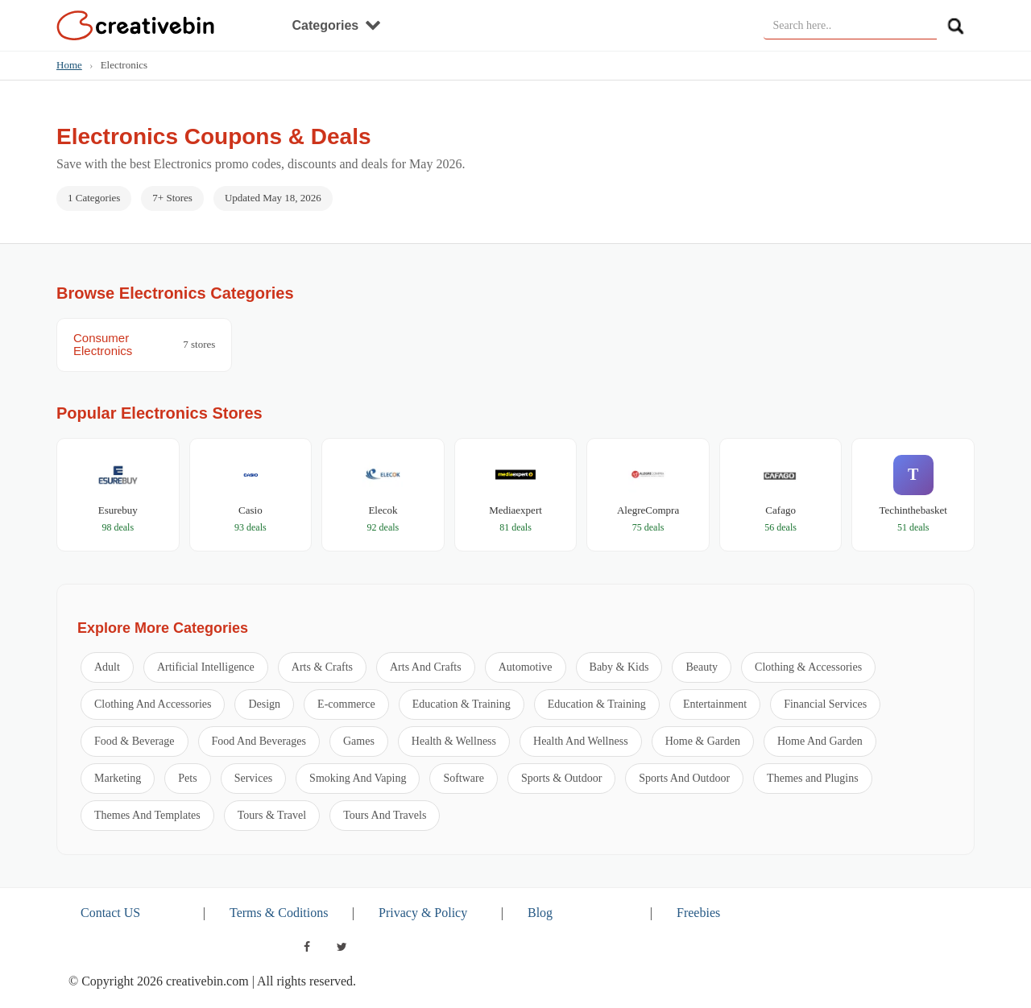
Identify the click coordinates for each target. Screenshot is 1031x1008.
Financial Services (825, 704)
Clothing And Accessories (152, 704)
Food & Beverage (134, 741)
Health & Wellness (454, 741)
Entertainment (715, 704)
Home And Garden (820, 741)
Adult (107, 667)
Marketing (117, 778)
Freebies (698, 912)
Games (359, 741)
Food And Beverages (259, 741)
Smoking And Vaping (357, 778)
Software (463, 778)
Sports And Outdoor (684, 778)
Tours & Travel (272, 815)
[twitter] (342, 947)
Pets (187, 778)
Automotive (526, 667)
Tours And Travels (384, 815)
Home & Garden (702, 741)
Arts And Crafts (426, 667)
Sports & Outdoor (561, 778)
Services (253, 778)
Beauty (701, 667)
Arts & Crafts (322, 667)
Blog (540, 912)
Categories (336, 25)
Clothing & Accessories (808, 667)
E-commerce (346, 704)
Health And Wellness (580, 741)
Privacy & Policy (423, 912)
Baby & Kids (619, 667)
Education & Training (461, 704)
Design (264, 704)
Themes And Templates (147, 815)
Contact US (110, 912)
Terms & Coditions (279, 912)
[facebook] (307, 947)
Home (69, 65)
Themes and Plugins (813, 778)
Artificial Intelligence (206, 667)
